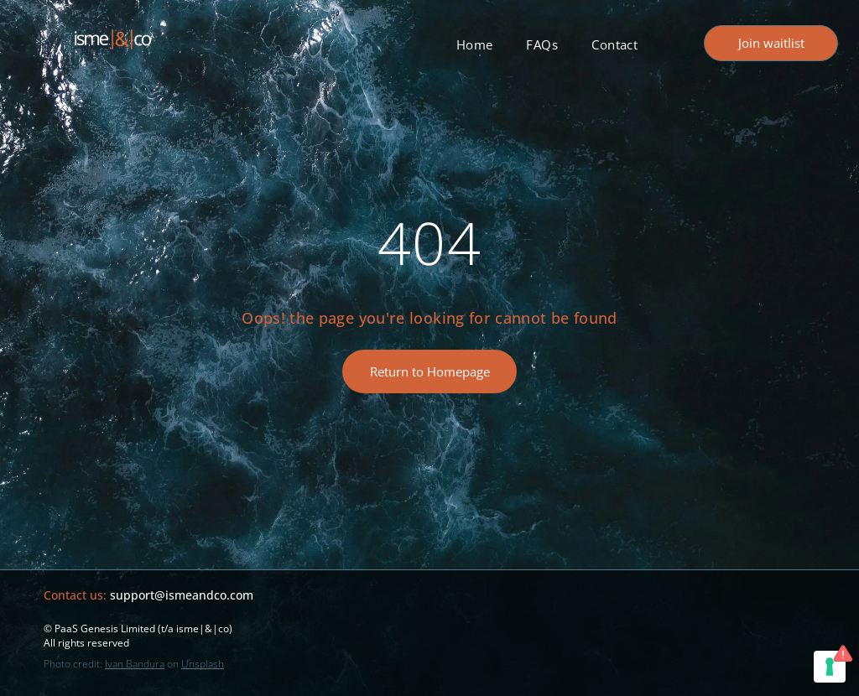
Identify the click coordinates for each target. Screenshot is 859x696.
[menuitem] (475, 44)
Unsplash (202, 664)
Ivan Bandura (134, 664)
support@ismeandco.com (181, 595)
